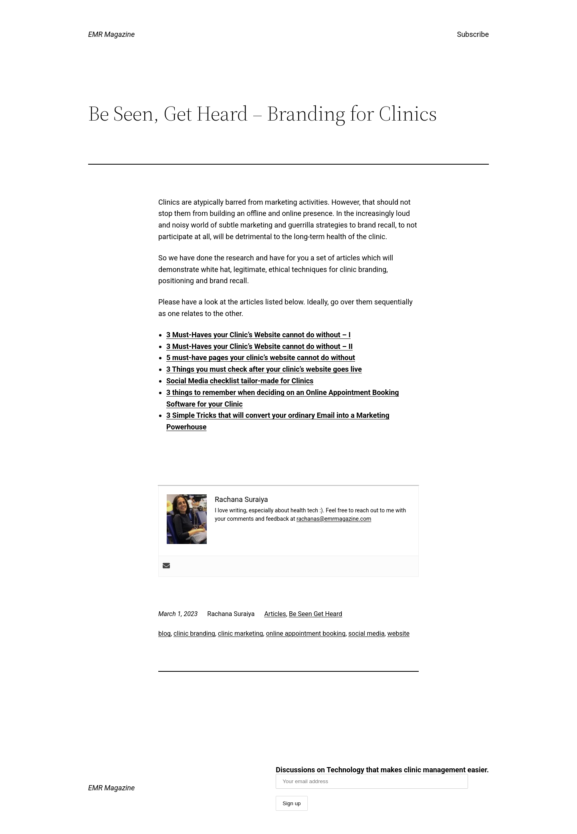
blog (164, 633)
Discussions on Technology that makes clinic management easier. (382, 777)
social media (366, 633)
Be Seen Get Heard (315, 614)
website (398, 633)
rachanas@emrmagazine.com (334, 519)
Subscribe (473, 34)
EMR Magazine (111, 34)
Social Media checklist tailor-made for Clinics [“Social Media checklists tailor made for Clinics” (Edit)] (239, 381)
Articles (275, 614)
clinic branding (194, 633)
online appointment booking (305, 633)
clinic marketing (240, 633)
